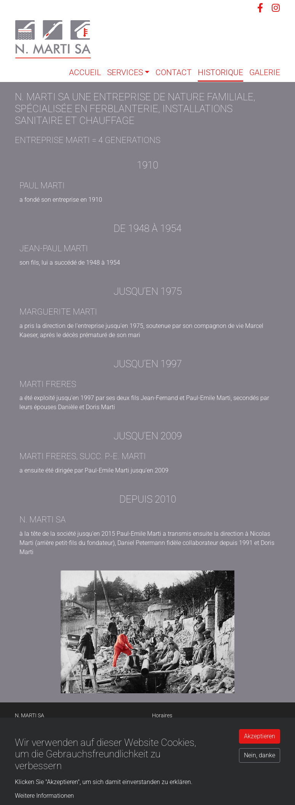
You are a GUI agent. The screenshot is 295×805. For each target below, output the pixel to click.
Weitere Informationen (44, 795)
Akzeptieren (259, 736)
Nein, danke (259, 755)
